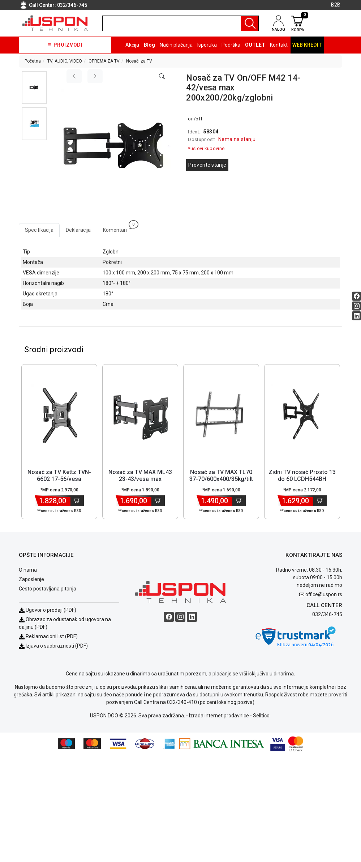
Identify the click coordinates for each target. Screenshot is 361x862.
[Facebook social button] (356, 296)
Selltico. (262, 716)
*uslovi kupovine (206, 148)
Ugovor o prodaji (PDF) (47, 610)
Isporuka (207, 45)
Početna (33, 61)
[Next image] (95, 76)
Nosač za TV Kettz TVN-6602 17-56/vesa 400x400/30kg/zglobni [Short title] (59, 479)
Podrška (231, 45)
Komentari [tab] (118, 228)
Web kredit (307, 45)
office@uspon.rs (323, 595)
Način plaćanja (176, 45)
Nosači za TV (139, 61)
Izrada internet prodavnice (219, 716)
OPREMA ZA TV (104, 61)
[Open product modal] (162, 76)
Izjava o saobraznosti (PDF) (57, 646)
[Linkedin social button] (356, 315)
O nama (28, 570)
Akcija (132, 45)
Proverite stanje (207, 165)
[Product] (59, 415)
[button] (34, 87)
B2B (335, 5)
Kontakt (279, 45)
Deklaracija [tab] (78, 230)
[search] (180, 23)
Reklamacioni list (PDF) (48, 637)
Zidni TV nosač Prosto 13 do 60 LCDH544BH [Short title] (302, 476)
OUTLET (255, 45)
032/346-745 (72, 5)
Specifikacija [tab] (39, 230)
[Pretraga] (249, 23)
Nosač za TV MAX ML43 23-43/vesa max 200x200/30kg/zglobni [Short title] (140, 479)
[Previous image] (74, 76)
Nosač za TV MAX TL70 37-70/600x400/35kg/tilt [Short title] (221, 476)
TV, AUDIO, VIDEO (64, 61)
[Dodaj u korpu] (77, 501)
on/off (195, 118)
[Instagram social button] (356, 306)
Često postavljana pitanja (47, 589)
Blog (149, 45)
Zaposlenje (31, 580)
